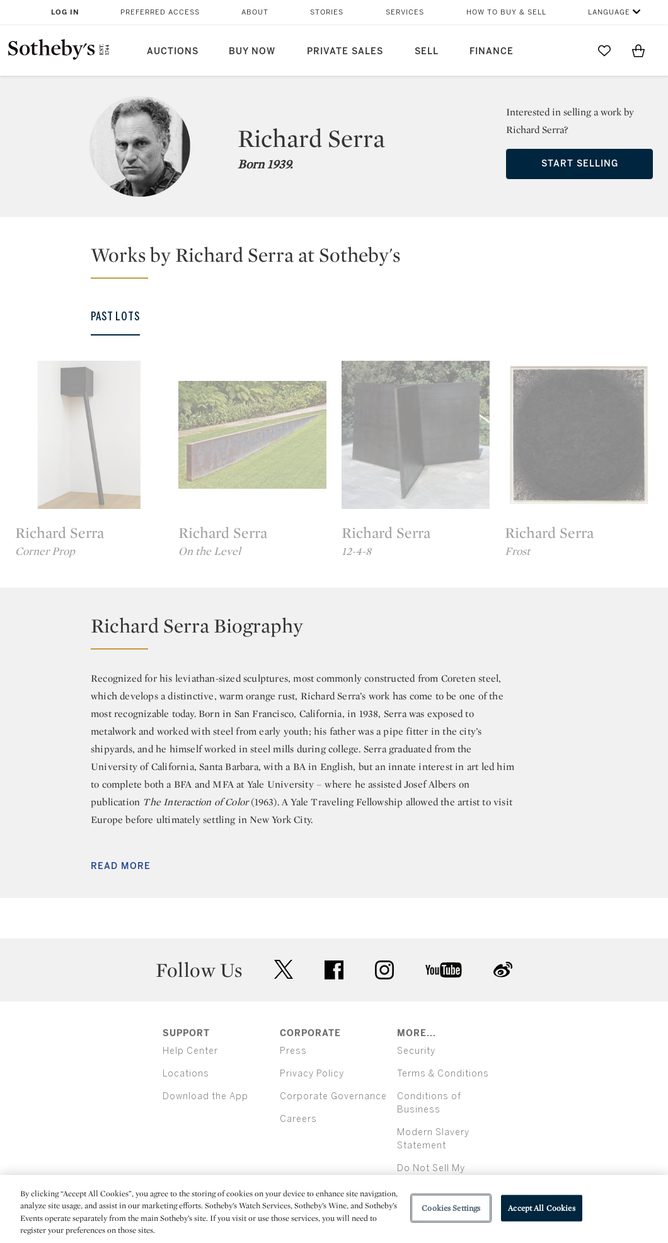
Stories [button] (326, 12)
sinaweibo (502, 969)
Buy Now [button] (252, 51)
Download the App (205, 1096)
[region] (334, 1209)
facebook (334, 969)
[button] (341, 260)
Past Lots (115, 317)
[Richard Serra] (89, 435)
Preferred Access (160, 12)
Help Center (190, 1051)
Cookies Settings (451, 1208)
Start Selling (579, 163)
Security (416, 1051)
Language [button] (609, 12)
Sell (427, 51)
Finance (491, 51)
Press (293, 1051)
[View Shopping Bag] (638, 50)
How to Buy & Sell (506, 12)
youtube (443, 969)
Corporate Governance (333, 1096)
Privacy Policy (312, 1073)
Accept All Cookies (541, 1208)
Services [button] (405, 12)
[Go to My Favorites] (604, 50)
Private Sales (345, 51)
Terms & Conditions (443, 1073)
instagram (384, 969)
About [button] (254, 12)
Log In (65, 12)
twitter (283, 969)
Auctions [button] (173, 51)
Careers (298, 1119)
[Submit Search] (570, 50)
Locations (186, 1073)
